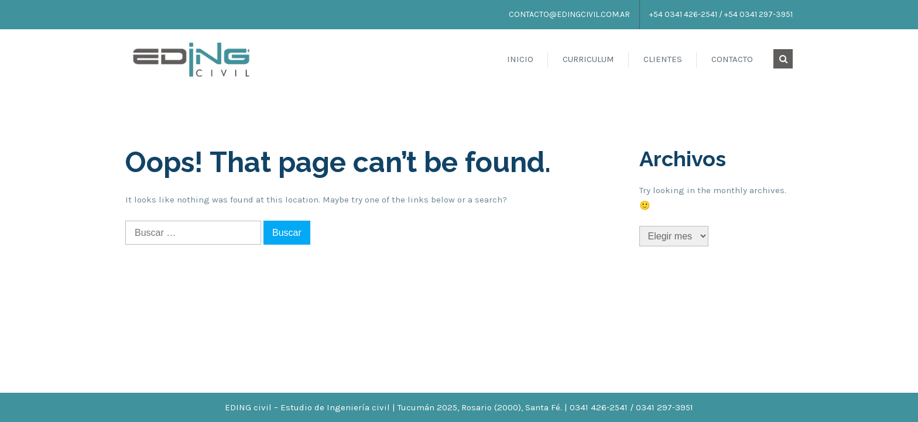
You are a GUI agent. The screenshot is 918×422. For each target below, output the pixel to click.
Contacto (732, 59)
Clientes (662, 59)
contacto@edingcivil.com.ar (569, 14)
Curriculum (588, 59)
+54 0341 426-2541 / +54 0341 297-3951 (721, 14)
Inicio (520, 59)
